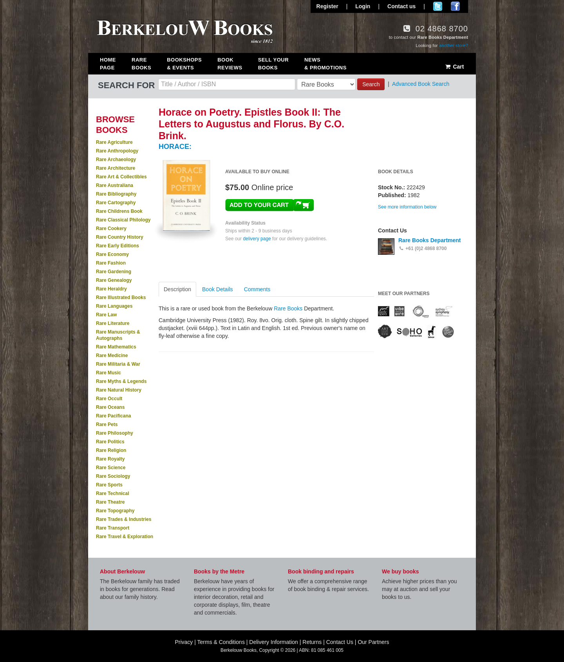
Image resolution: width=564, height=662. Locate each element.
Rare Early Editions (117, 245)
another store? (453, 45)
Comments (257, 289)
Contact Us (339, 642)
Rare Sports (109, 485)
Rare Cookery (111, 228)
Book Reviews (229, 64)
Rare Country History (119, 237)
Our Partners (373, 642)
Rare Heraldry (111, 289)
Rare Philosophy (114, 433)
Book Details (217, 289)
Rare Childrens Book (119, 211)
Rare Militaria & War (118, 364)
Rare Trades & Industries (123, 519)
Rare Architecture (115, 168)
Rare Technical (112, 493)
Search (371, 84)
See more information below (407, 207)
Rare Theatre (110, 502)
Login (362, 6)
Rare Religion (111, 450)
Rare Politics (110, 441)
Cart (454, 66)
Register (327, 6)
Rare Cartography (116, 202)
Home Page (108, 64)
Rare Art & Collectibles (121, 177)
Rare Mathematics (116, 347)
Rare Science (110, 467)
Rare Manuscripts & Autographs (118, 335)
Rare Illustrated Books (121, 297)
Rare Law (106, 314)
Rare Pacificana (113, 416)
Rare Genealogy (114, 280)
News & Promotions (325, 64)
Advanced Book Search (420, 84)
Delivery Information (273, 642)
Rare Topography (115, 510)
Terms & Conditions (221, 642)
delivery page (257, 238)
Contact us (401, 6)
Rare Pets (107, 424)
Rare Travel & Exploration (124, 536)
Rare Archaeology (116, 159)
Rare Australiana (114, 185)
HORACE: (175, 147)
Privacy (184, 642)
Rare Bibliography (116, 194)
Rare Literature (112, 323)
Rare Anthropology (117, 151)
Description (177, 289)
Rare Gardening (113, 271)
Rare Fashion (111, 263)
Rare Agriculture (114, 142)
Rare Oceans (110, 407)
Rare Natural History (118, 390)
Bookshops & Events (184, 64)
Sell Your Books (273, 64)
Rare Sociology (113, 476)
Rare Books (141, 64)
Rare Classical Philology (123, 220)
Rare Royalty (110, 459)
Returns (312, 642)
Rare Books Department (429, 240)
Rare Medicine (112, 355)
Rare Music (108, 372)
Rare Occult (109, 398)
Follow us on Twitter (438, 6)
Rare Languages (114, 306)
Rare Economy (112, 254)
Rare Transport (112, 528)
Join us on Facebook (455, 6)
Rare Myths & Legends (121, 381)
